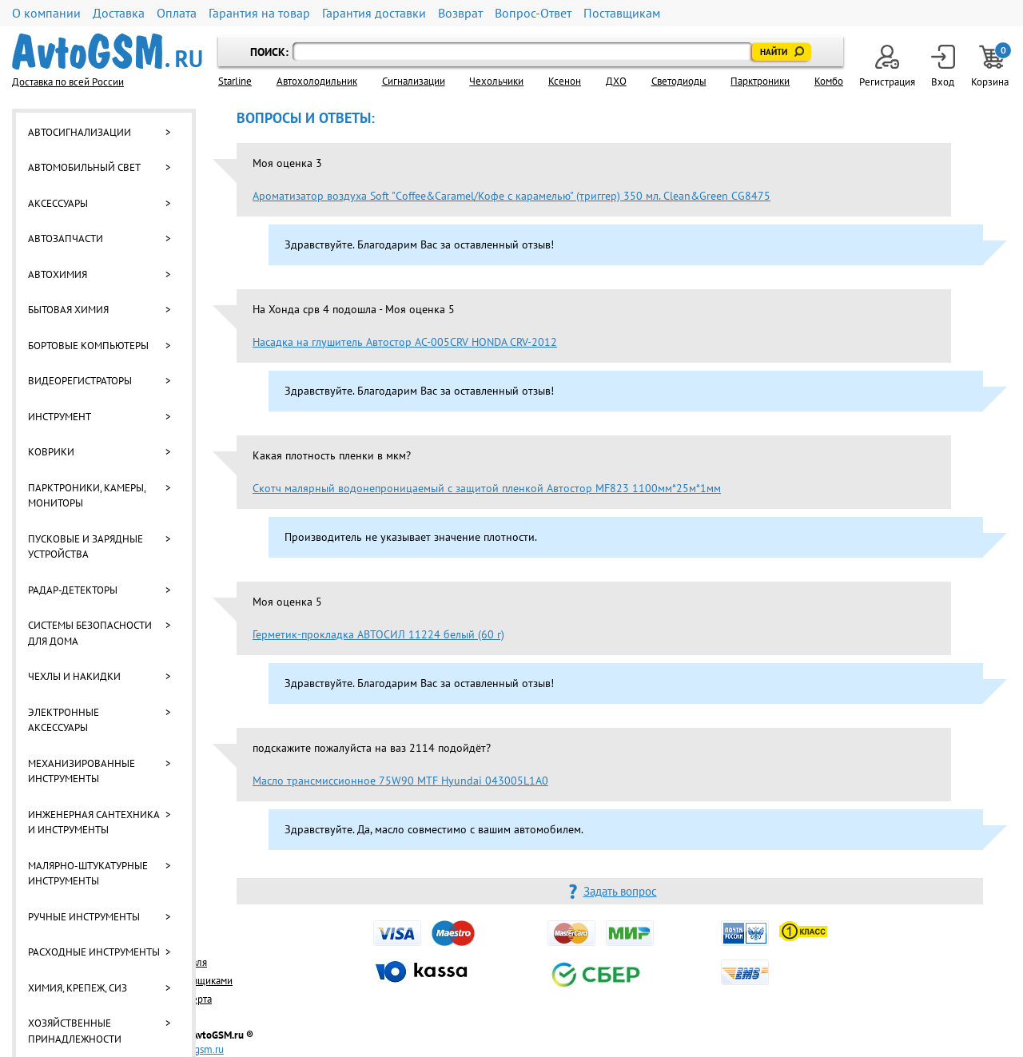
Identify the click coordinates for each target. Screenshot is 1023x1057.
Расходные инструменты (94, 952)
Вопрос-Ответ (533, 13)
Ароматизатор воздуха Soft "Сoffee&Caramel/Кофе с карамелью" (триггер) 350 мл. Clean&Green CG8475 (511, 196)
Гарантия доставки (374, 13)
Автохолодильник (317, 81)
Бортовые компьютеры (88, 345)
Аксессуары (58, 203)
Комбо (828, 81)
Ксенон (564, 81)
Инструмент (59, 416)
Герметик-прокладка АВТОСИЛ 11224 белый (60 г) (378, 634)
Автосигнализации (79, 132)
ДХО (616, 81)
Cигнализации (413, 81)
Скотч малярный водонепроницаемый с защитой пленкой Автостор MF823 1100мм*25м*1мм (487, 488)
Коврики (51, 452)
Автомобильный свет (84, 167)
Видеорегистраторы (80, 380)
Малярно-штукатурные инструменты (88, 873)
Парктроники (760, 81)
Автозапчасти (65, 238)
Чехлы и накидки (74, 676)
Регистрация (887, 67)
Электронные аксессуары (63, 720)
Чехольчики (496, 81)
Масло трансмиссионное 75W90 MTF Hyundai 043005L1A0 (400, 780)
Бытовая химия (68, 309)
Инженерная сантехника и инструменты (93, 822)
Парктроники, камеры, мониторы (86, 496)
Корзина (991, 67)
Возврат (460, 13)
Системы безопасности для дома (90, 633)
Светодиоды (679, 81)
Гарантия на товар (259, 13)
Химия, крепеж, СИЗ (77, 988)
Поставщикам (621, 13)
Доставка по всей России (68, 82)
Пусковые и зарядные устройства (85, 547)
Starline (235, 81)
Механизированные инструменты (81, 771)
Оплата (177, 13)
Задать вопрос (620, 891)
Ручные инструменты (84, 917)
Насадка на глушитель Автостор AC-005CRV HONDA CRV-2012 (405, 342)
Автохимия (57, 274)
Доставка (119, 13)
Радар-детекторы (72, 590)
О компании (46, 13)
